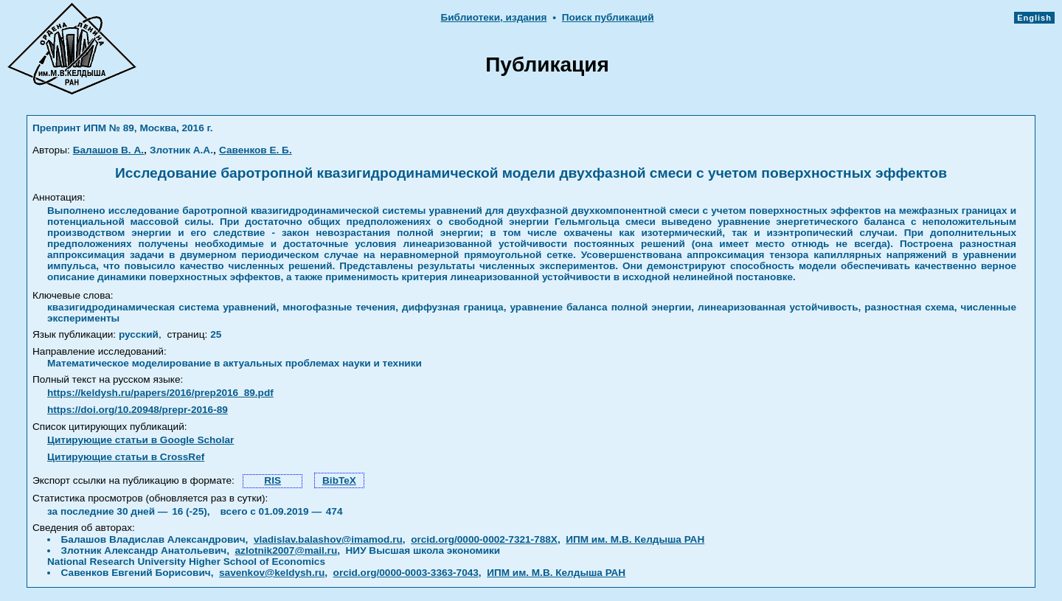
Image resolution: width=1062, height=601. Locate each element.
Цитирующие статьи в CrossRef (125, 456)
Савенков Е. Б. (255, 150)
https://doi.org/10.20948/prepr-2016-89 (137, 409)
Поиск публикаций (608, 17)
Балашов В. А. (108, 150)
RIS (272, 480)
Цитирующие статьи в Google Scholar (140, 439)
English (1034, 17)
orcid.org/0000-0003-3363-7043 (406, 572)
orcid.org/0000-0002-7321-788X (484, 539)
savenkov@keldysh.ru (271, 572)
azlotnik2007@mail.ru (286, 550)
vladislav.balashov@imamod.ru (328, 539)
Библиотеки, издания (493, 17)
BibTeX (339, 480)
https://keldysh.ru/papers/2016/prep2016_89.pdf (160, 392)
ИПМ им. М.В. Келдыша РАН (635, 539)
